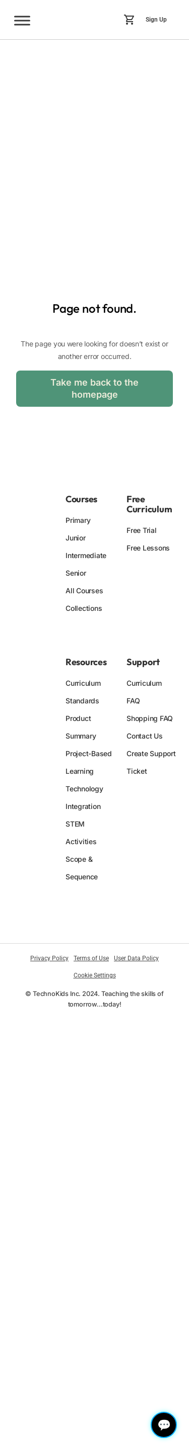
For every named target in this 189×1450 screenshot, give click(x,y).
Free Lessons (148, 547)
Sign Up (156, 19)
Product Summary (81, 727)
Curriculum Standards (83, 692)
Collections (84, 608)
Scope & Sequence (82, 868)
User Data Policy (136, 958)
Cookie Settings (95, 975)
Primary (78, 520)
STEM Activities (81, 833)
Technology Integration (84, 797)
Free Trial (142, 530)
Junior (76, 537)
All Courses (84, 590)
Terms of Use (91, 958)
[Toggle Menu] (22, 20)
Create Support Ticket (151, 762)
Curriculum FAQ (144, 692)
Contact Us (145, 736)
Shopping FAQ (150, 718)
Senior (76, 573)
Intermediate (86, 555)
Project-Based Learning (89, 762)
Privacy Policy (49, 958)
